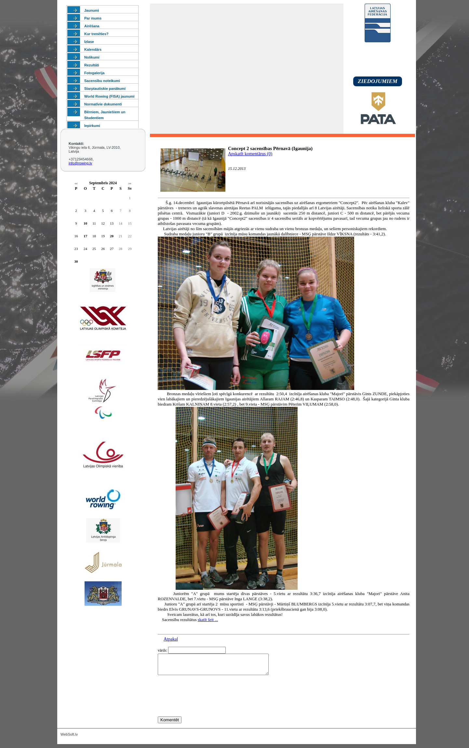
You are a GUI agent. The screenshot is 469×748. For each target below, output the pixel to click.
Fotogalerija (94, 73)
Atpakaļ (171, 639)
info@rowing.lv (80, 163)
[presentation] (207, 707)
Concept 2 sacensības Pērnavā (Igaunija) (270, 148)
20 (112, 236)
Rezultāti (91, 65)
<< (75, 183)
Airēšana (91, 26)
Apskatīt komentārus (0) (250, 153)
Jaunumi (91, 10)
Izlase (89, 42)
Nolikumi (91, 57)
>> (129, 183)
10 (85, 223)
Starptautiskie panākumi (105, 88)
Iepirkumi (92, 126)
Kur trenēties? (96, 34)
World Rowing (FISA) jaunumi (109, 96)
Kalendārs (92, 49)
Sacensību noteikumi (102, 81)
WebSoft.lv (69, 738)
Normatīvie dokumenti (103, 104)
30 (76, 261)
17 (85, 236)
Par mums (92, 18)
